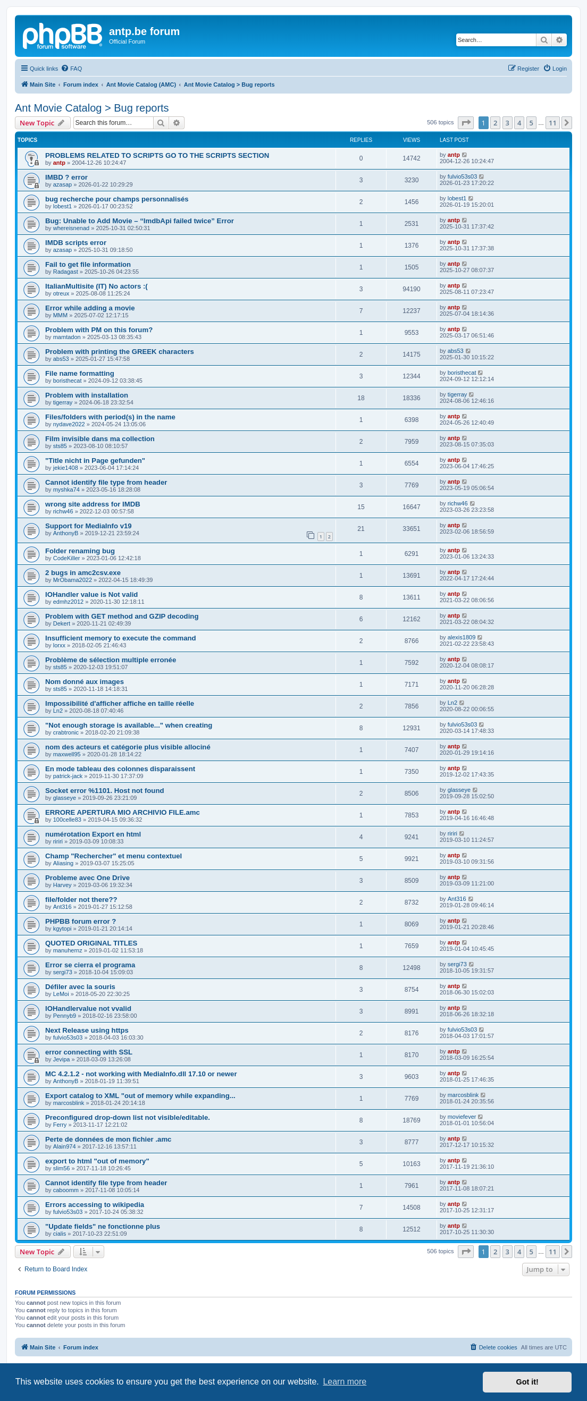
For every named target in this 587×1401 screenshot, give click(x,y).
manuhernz (67, 950)
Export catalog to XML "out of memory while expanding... (140, 1096)
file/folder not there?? (81, 900)
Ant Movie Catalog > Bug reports (92, 108)
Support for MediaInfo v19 (88, 526)
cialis (59, 1233)
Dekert (61, 623)
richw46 (63, 511)
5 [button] (531, 123)
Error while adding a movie (90, 308)
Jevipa (61, 1059)
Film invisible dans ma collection (100, 439)
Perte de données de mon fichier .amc (108, 1139)
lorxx (59, 645)
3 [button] (507, 123)
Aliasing (63, 863)
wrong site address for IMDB (92, 504)
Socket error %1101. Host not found (104, 791)
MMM (60, 315)
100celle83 (67, 819)
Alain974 (64, 1146)
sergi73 (62, 972)
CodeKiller (66, 558)
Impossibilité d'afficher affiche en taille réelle (119, 703)
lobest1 (62, 206)
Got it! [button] (527, 1382)
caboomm (66, 1190)
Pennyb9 (64, 1015)
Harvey (62, 885)
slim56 (61, 1168)
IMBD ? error (66, 177)
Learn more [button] (344, 1381)
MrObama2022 (72, 580)
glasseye (64, 798)
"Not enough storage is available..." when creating (128, 725)
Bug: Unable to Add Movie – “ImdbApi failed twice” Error (139, 221)
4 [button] (519, 123)
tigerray (63, 402)
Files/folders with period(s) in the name (110, 417)
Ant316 (62, 907)
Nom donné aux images (84, 682)
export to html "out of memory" (97, 1161)
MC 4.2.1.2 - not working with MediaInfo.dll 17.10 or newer (141, 1074)
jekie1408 (65, 468)
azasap (62, 184)
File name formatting (79, 373)
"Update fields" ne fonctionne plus (102, 1226)
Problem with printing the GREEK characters (119, 352)
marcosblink (69, 1103)
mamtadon (67, 337)
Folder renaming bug (80, 551)
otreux (61, 293)
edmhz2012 (68, 601)
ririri (58, 841)
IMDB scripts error (75, 243)
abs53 (61, 359)
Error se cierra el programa (90, 965)
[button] (466, 122)
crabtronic (66, 732)
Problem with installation (86, 395)
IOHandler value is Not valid (91, 594)
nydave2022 (69, 424)
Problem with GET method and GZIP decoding (121, 616)
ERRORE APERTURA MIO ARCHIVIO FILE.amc (122, 812)
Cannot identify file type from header (106, 482)
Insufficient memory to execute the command (120, 638)
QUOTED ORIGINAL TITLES (91, 943)
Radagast (65, 271)
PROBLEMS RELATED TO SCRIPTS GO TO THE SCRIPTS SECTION (157, 155)
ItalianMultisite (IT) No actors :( (96, 286)
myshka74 (66, 489)
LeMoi (61, 994)
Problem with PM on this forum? (99, 330)
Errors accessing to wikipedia (94, 1205)
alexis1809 (462, 637)
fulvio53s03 (462, 176)
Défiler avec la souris (80, 987)
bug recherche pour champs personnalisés (117, 199)
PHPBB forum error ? (80, 921)
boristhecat (67, 380)
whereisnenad (71, 228)
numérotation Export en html (93, 834)
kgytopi (62, 928)
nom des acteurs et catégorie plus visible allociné (128, 747)
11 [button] (553, 123)
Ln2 (58, 710)
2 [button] (495, 123)
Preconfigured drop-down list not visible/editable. (127, 1117)
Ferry (60, 1124)
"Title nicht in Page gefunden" (95, 461)
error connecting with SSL (88, 1052)
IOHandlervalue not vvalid (88, 1008)
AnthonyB (66, 533)
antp (59, 162)
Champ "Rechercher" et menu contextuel (113, 856)
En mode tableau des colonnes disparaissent (120, 769)
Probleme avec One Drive (87, 878)
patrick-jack (68, 776)
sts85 (60, 446)
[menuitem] (71, 68)
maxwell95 (67, 754)
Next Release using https (87, 1030)
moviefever (462, 1116)
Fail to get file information (88, 264)
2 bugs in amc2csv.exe (83, 573)
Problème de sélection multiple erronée (110, 660)
